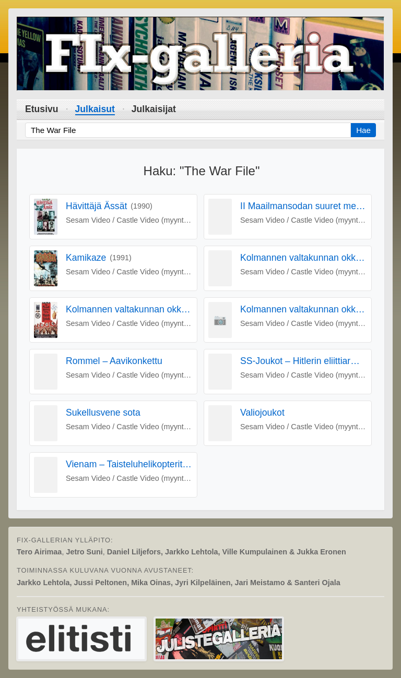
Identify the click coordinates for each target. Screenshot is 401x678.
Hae (363, 130)
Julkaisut (95, 109)
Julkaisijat (154, 109)
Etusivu (41, 109)
